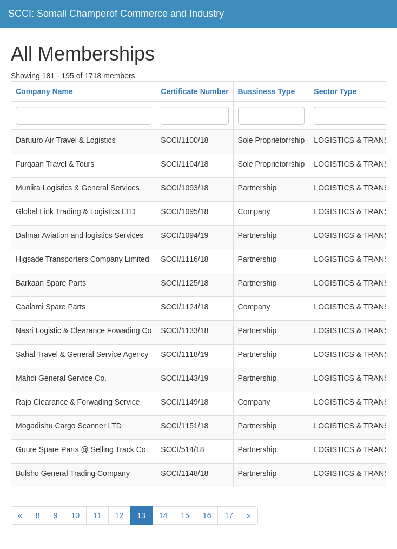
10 (75, 515)
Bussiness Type (266, 91)
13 (141, 515)
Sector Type (335, 91)
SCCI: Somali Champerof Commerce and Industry (116, 13)
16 (207, 515)
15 (185, 515)
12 (119, 515)
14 (163, 515)
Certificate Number (194, 91)
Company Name (44, 91)
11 (97, 515)
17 (228, 515)
